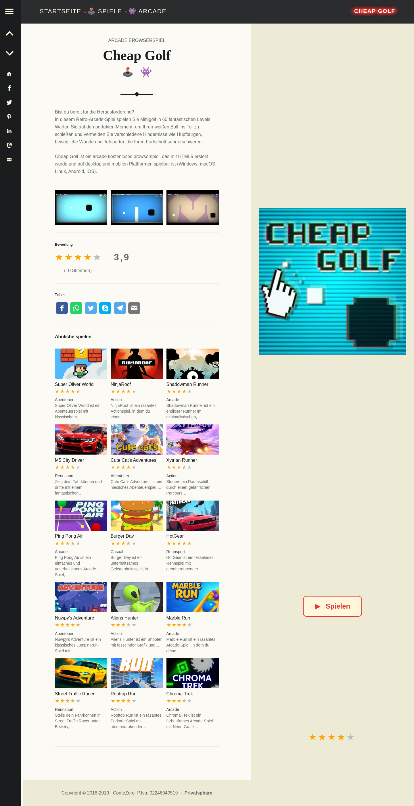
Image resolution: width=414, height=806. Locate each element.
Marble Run (178, 617)
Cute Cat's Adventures (133, 460)
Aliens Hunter (124, 617)
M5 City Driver (69, 460)
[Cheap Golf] (332, 281)
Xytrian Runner (181, 460)
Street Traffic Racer (75, 693)
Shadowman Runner (187, 384)
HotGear (175, 536)
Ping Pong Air (69, 536)
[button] (11, 11)
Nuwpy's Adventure (74, 617)
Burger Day (122, 536)
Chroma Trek (179, 693)
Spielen (332, 606)
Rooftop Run (124, 693)
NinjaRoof (121, 384)
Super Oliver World (74, 384)
